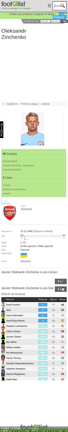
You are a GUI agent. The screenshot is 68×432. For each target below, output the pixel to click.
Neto (8, 310)
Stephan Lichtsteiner (16, 326)
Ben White (11, 342)
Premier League (29, 104)
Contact (5, 428)
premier (6, 193)
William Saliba (13, 347)
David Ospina (13, 304)
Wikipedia (25, 261)
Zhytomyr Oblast (43, 231)
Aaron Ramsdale (14, 315)
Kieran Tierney (13, 358)
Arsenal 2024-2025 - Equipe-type (18, 165)
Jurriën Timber (13, 336)
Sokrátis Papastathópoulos (20, 363)
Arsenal (45, 104)
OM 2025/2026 (10, 161)
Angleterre (12, 104)
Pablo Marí (11, 379)
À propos (16, 428)
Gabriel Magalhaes (15, 374)
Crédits (4, 430)
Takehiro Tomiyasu (15, 368)
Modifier (23, 31)
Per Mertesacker (14, 352)
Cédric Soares (13, 331)
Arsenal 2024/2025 (12, 169)
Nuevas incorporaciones (14, 189)
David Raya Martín (15, 320)
